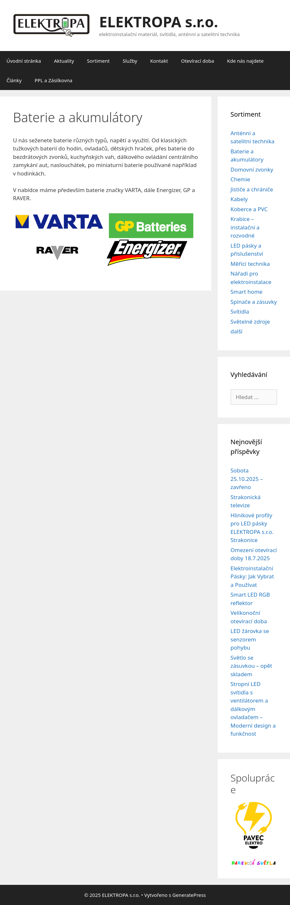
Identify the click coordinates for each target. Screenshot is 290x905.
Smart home (247, 291)
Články (14, 80)
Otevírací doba (197, 61)
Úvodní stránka (23, 61)
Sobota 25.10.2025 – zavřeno (247, 479)
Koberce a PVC (249, 209)
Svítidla (240, 311)
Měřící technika (250, 263)
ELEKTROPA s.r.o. (158, 22)
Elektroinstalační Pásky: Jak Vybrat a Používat (252, 576)
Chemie (240, 179)
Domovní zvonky (252, 169)
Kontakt (159, 61)
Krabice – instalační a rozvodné (245, 227)
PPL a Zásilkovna (53, 80)
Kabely (239, 199)
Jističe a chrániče (252, 189)
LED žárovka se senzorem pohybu (250, 639)
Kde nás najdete (245, 61)
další (237, 331)
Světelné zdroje (250, 321)
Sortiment (98, 61)
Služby (130, 61)
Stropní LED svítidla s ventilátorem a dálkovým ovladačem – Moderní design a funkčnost (253, 708)
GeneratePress (189, 895)
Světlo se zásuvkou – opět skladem (251, 666)
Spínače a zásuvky (254, 301)
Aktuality (64, 61)
